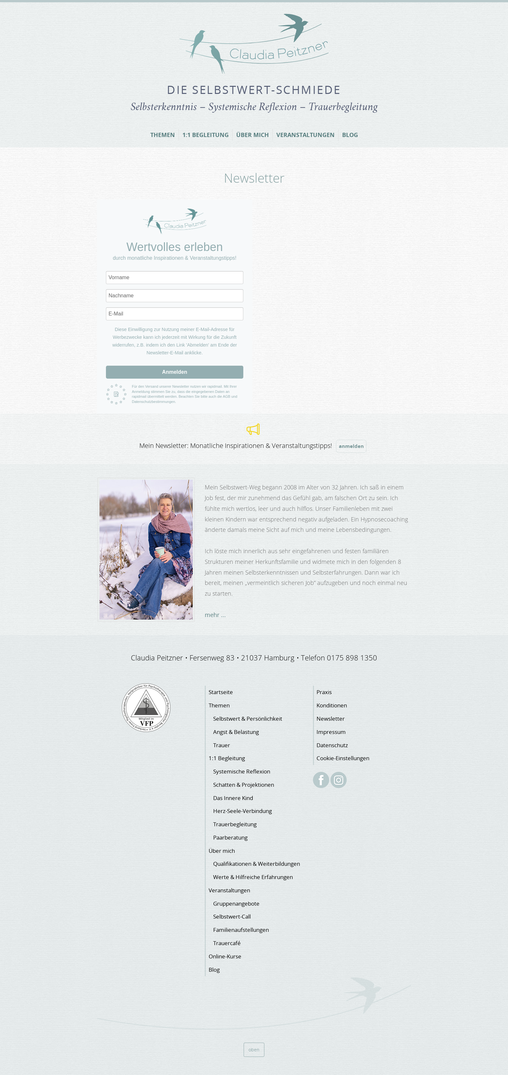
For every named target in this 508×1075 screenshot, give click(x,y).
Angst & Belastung (236, 732)
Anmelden (174, 372)
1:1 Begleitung (205, 135)
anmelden (351, 446)
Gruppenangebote (236, 903)
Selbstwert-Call (232, 916)
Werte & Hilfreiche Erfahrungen (253, 877)
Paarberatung (230, 837)
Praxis (324, 692)
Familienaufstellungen (241, 929)
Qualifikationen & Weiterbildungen (256, 863)
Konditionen (332, 705)
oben (254, 1049)
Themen (162, 135)
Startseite (221, 692)
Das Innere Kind (233, 798)
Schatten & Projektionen (243, 784)
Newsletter (331, 718)
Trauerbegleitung (235, 824)
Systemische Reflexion (241, 771)
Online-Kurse (225, 956)
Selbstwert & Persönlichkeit (247, 718)
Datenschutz (332, 745)
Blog (350, 135)
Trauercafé (227, 943)
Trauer (221, 745)
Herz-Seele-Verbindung (242, 811)
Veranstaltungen (305, 135)
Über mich (252, 135)
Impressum (331, 732)
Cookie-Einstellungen (343, 758)
